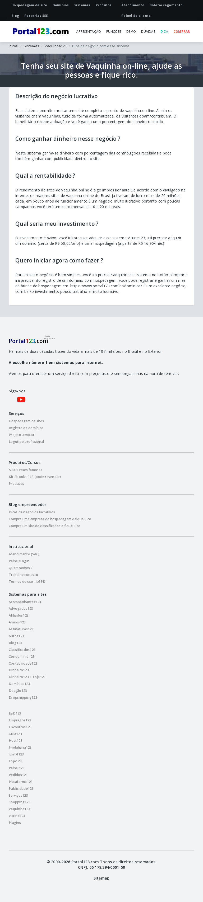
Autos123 (16, 636)
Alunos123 (17, 622)
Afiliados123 (19, 615)
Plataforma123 (21, 781)
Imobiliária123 (20, 747)
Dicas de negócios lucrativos (32, 512)
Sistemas (31, 46)
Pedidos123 (18, 775)
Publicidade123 (21, 788)
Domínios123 (19, 684)
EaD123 (15, 713)
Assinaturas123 (21, 629)
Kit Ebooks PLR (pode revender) (35, 477)
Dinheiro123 (19, 670)
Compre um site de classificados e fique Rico (44, 526)
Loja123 (15, 761)
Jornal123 (16, 754)
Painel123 (16, 768)
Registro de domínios (26, 428)
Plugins (15, 822)
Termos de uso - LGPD (27, 581)
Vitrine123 (17, 816)
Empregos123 (20, 720)
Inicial (13, 46)
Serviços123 (18, 795)
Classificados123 (22, 649)
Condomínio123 (21, 656)
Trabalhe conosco (23, 574)
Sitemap (102, 878)
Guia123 (15, 734)
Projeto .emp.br (21, 435)
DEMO (131, 31)
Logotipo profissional (26, 441)
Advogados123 (21, 608)
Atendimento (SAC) (24, 554)
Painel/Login (19, 561)
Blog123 (15, 643)
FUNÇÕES (113, 31)
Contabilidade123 (23, 663)
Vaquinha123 (56, 46)
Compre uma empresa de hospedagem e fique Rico (50, 519)
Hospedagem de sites (26, 421)
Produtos (16, 483)
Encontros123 (20, 727)
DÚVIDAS (148, 31)
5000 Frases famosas (25, 470)
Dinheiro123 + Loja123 (27, 677)
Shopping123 (19, 802)
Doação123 (18, 690)
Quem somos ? (21, 568)
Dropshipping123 (23, 697)
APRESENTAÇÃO (88, 31)
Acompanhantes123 (25, 602)
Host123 (15, 740)
